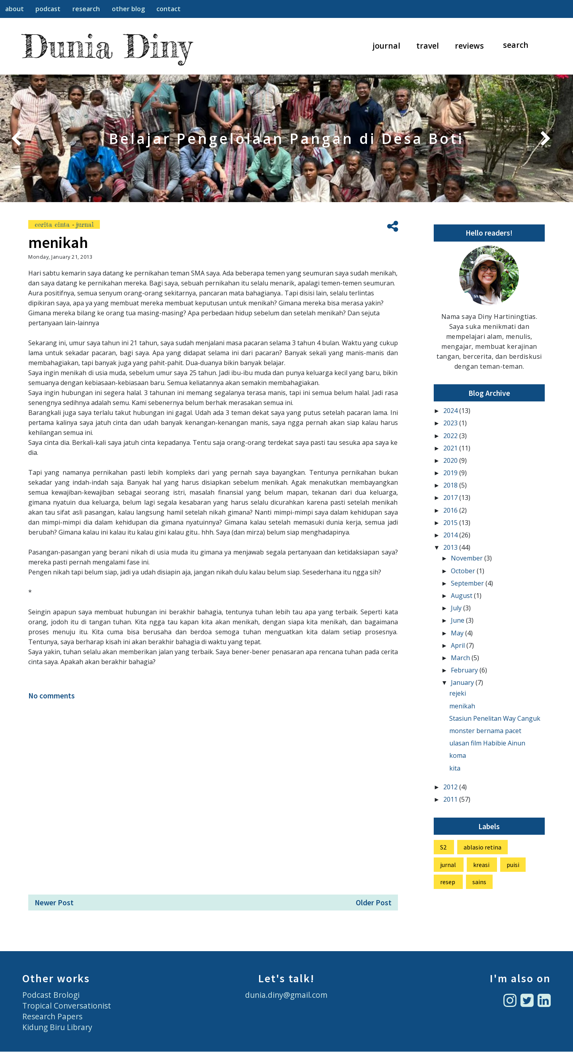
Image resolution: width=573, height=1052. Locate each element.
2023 (451, 423)
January (463, 682)
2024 (451, 410)
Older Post (374, 902)
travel (427, 45)
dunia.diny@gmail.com (286, 994)
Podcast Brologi (51, 994)
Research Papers (52, 1016)
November (467, 558)
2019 (451, 472)
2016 (451, 510)
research (86, 8)
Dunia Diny (106, 46)
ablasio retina (482, 847)
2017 (451, 497)
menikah (462, 706)
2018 (451, 485)
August (462, 595)
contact (168, 8)
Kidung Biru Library (57, 1027)
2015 (451, 522)
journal (386, 45)
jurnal (85, 224)
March (461, 657)
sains (479, 882)
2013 (451, 547)
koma (457, 755)
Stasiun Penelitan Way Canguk (494, 718)
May (458, 633)
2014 (451, 535)
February (465, 670)
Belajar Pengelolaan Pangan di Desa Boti (286, 138)
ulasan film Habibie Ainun (487, 743)
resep (447, 882)
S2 (443, 847)
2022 (451, 435)
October (464, 570)
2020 (451, 460)
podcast (47, 8)
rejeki (457, 693)
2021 (451, 448)
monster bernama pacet (485, 730)
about (14, 8)
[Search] (520, 45)
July (457, 608)
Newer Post (54, 902)
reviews (469, 45)
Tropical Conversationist (66, 1005)
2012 (451, 787)
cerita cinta (53, 224)
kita (454, 768)
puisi (513, 865)
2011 (451, 799)
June (458, 620)
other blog (128, 8)
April (458, 645)
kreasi (481, 865)
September (468, 583)
